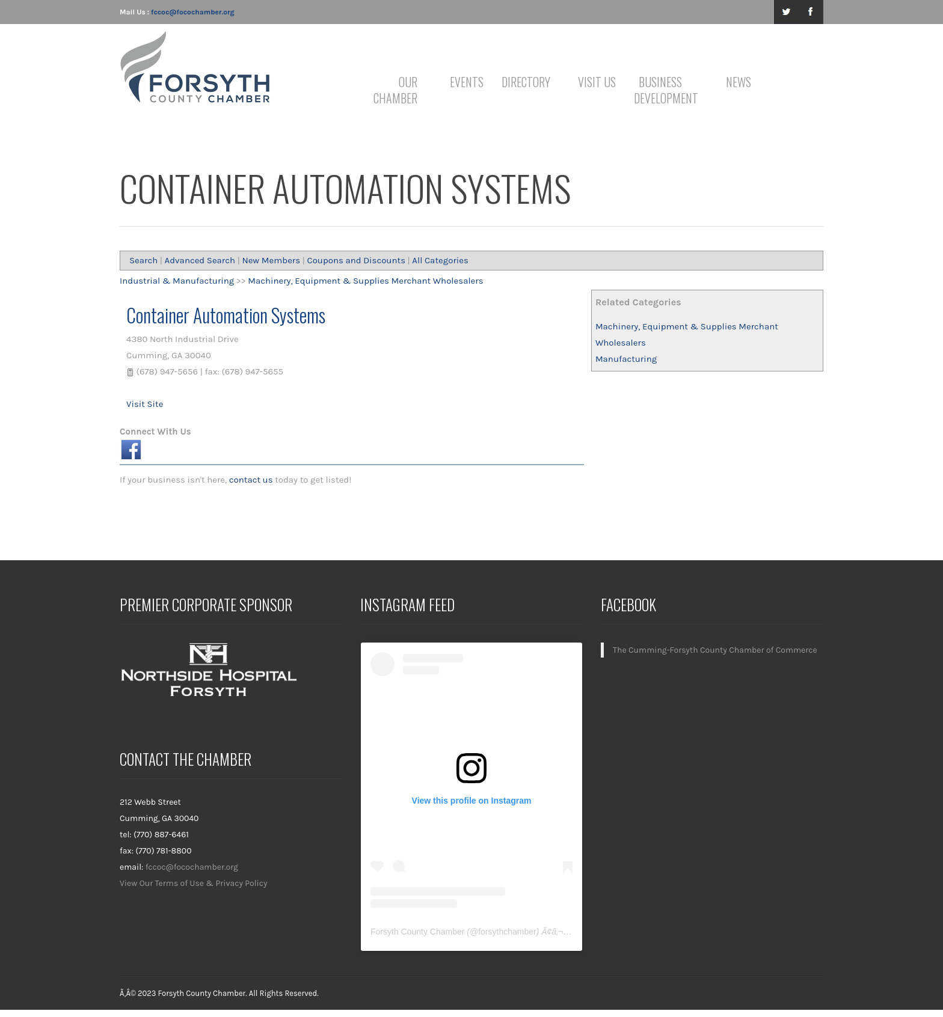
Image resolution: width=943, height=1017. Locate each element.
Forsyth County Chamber (417, 931)
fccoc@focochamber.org (192, 12)
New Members (271, 260)
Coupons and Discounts (356, 260)
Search (143, 260)
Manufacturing (626, 358)
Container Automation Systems (225, 315)
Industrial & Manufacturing (177, 280)
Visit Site (144, 404)
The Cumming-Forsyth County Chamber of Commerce (715, 650)
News (738, 82)
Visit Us (597, 82)
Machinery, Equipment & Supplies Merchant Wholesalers (365, 280)
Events (467, 82)
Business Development (662, 90)
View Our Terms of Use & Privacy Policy (194, 883)
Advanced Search (200, 260)
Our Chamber (395, 90)
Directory (526, 82)
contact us (251, 479)
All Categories (440, 260)
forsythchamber (507, 931)
